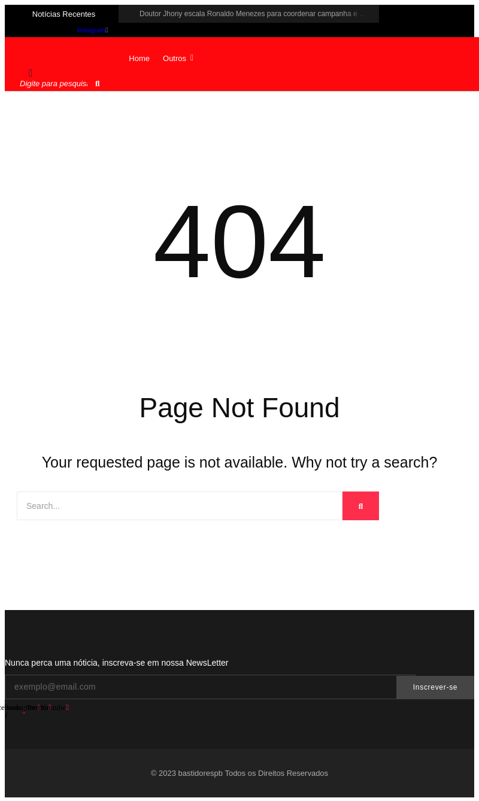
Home (139, 58)
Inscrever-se (435, 687)
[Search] (179, 505)
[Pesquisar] (55, 83)
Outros (178, 58)
